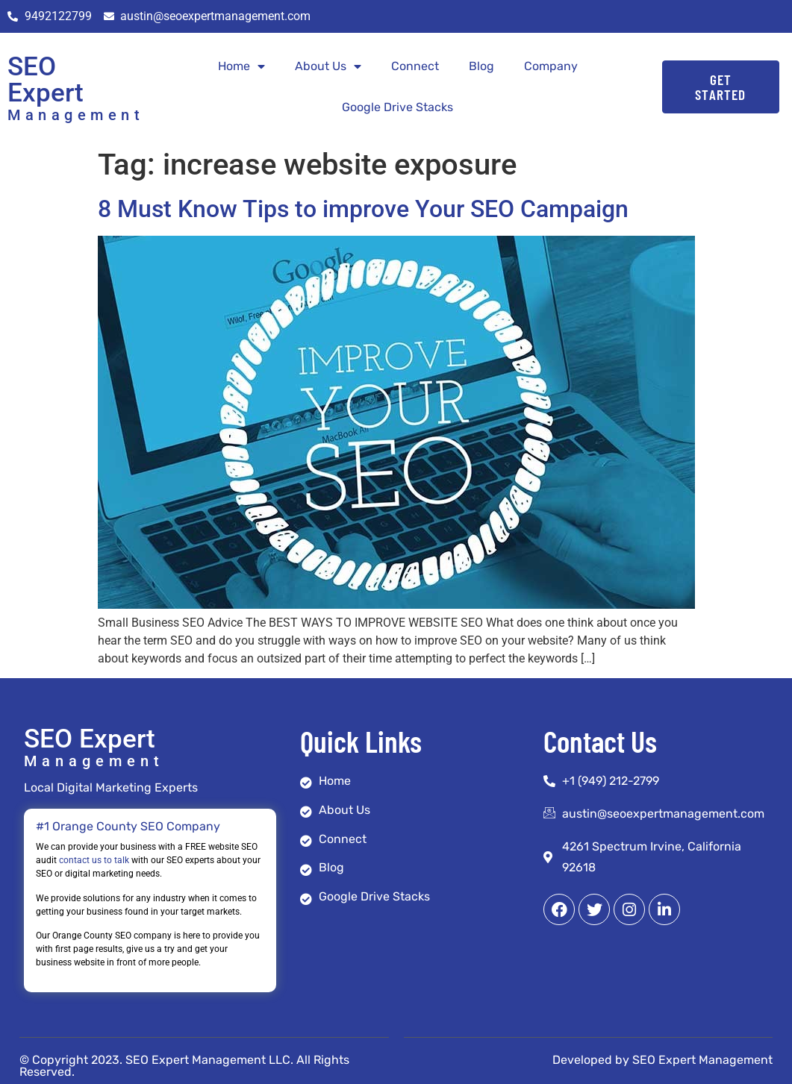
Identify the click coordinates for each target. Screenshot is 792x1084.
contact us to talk (94, 860)
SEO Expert (45, 79)
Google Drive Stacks (397, 107)
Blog (481, 66)
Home (241, 66)
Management (75, 115)
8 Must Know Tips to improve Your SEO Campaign (363, 209)
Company (551, 66)
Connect (415, 66)
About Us (328, 66)
